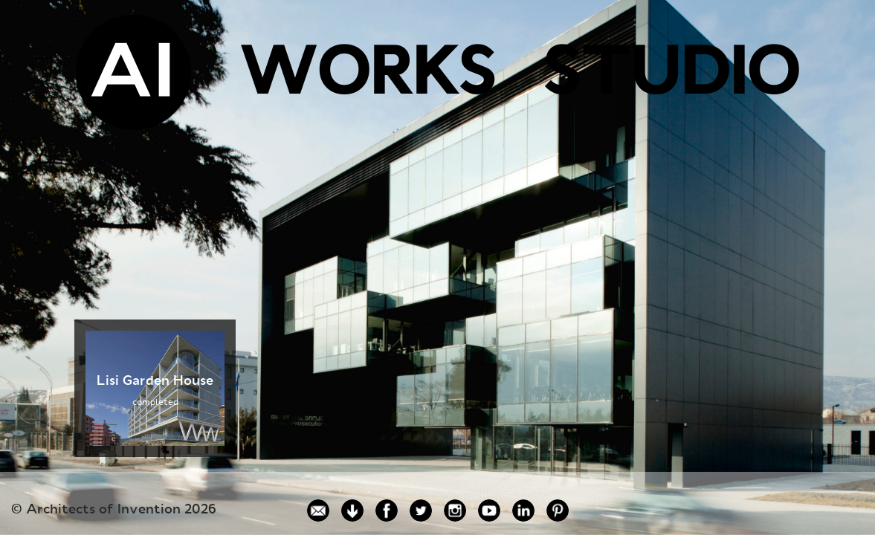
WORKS (367, 76)
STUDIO (671, 76)
